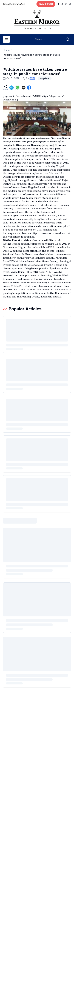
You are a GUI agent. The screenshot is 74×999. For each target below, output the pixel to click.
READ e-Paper (46, 4)
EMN (32, 78)
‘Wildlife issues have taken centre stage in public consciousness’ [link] (31, 56)
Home (6, 50)
